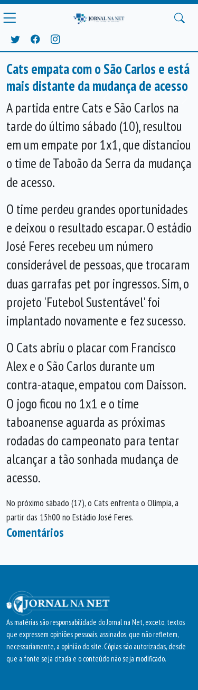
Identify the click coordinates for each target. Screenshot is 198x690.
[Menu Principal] (9, 17)
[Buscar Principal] (179, 18)
